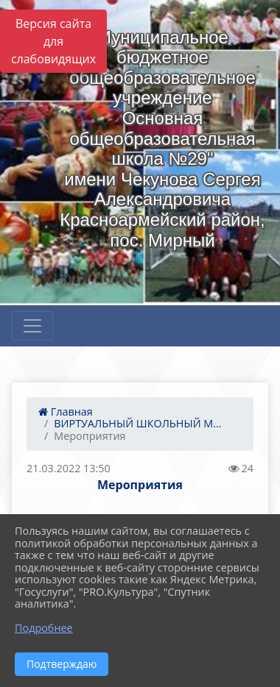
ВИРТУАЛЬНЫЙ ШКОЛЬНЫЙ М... (137, 423)
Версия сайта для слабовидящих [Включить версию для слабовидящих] (53, 41)
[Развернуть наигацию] (32, 326)
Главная (65, 412)
